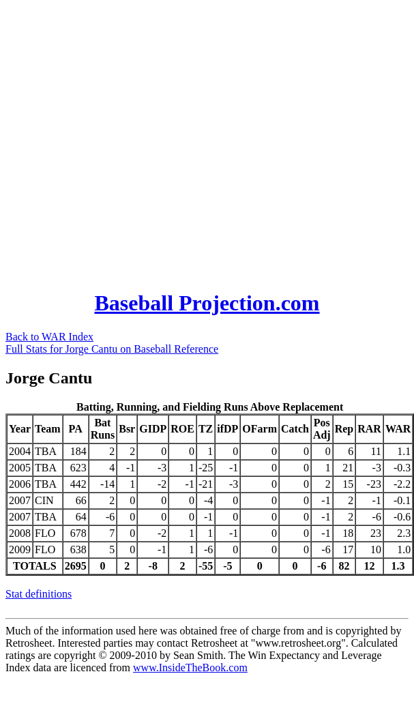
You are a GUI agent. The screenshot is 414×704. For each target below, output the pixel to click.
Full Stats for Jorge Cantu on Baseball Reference (111, 349)
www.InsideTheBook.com (190, 667)
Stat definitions (38, 594)
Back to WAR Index (49, 336)
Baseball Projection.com (206, 303)
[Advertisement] (135, 140)
